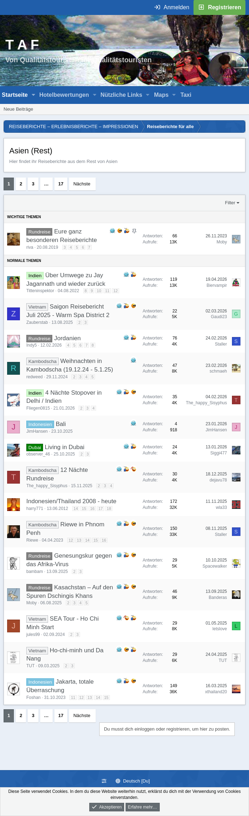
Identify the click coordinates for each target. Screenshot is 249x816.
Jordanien (67, 338)
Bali (61, 424)
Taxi (185, 95)
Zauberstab (37, 322)
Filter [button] (230, 202)
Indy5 (31, 345)
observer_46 (38, 454)
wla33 (221, 507)
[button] (34, 95)
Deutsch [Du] (133, 781)
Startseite (15, 95)
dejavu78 (218, 480)
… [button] (46, 183)
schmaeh (218, 371)
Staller (221, 344)
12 (115, 291)
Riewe (32, 540)
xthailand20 (216, 691)
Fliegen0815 (38, 408)
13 (79, 540)
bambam (34, 571)
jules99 (33, 634)
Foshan (33, 697)
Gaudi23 (219, 316)
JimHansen (37, 431)
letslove (219, 628)
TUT (30, 665)
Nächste (81, 183)
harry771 (34, 508)
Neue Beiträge (18, 109)
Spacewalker (214, 566)
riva (29, 247)
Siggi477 (218, 453)
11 (107, 291)
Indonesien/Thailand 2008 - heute (71, 501)
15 (84, 508)
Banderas (218, 597)
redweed (34, 376)
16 (92, 508)
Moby (222, 241)
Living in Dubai (65, 447)
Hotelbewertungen (64, 95)
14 (76, 508)
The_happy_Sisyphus (206, 402)
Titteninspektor (40, 290)
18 (109, 508)
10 (99, 291)
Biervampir (217, 285)
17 (60, 183)
